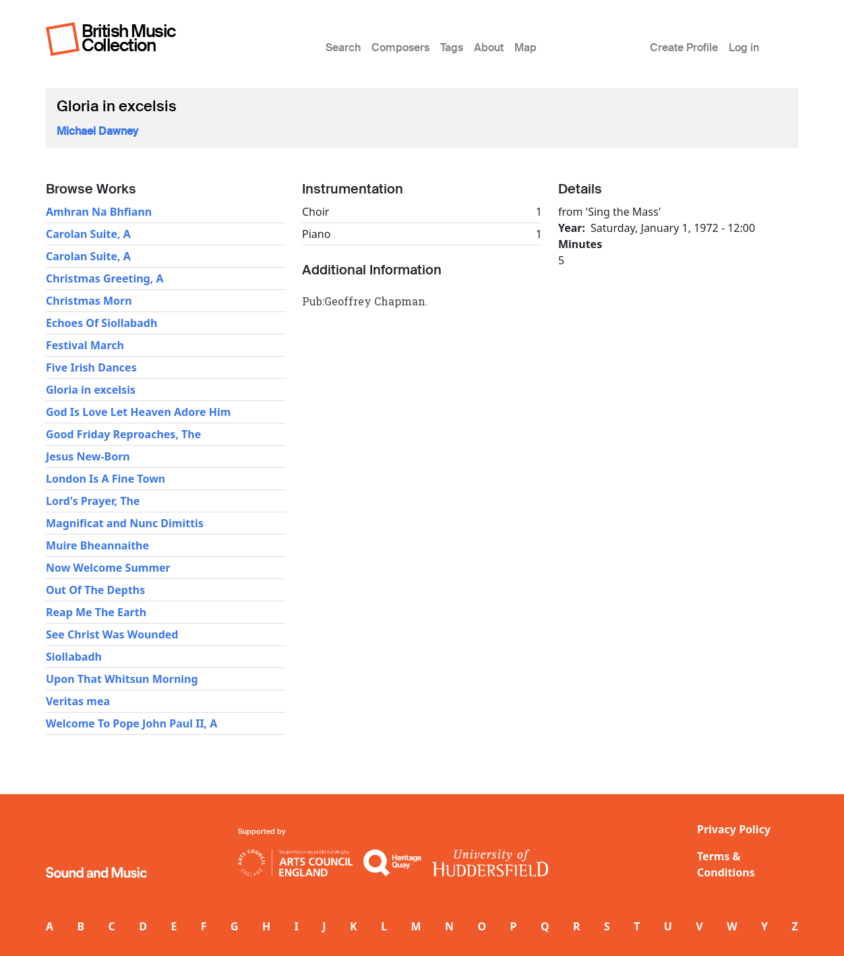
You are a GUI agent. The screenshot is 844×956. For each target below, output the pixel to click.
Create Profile (684, 47)
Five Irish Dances (91, 367)
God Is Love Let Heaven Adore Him (138, 412)
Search (343, 47)
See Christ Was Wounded (112, 634)
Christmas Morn (89, 300)
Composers (400, 47)
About (489, 47)
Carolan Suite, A (88, 234)
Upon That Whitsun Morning (122, 678)
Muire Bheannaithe (97, 545)
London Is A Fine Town (105, 478)
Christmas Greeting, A (105, 278)
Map (525, 47)
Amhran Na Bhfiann (99, 211)
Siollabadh (74, 656)
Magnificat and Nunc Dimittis (125, 523)
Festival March (85, 345)
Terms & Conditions (726, 864)
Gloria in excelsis (90, 389)
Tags (451, 47)
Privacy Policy (734, 829)
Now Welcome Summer (108, 567)
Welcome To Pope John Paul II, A (131, 723)
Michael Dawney (97, 131)
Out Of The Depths (95, 589)
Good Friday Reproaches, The (123, 434)
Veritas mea (78, 701)
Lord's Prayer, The (93, 501)
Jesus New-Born (88, 456)
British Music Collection (129, 38)
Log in (744, 47)
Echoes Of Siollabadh (101, 323)
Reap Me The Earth (96, 612)
